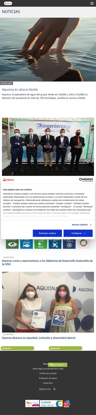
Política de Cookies (57, 216)
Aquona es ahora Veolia (20, 89)
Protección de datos (48, 378)
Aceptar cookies (78, 233)
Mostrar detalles (80, 224)
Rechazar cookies (17, 233)
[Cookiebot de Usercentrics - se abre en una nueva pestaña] (81, 180)
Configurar (48, 233)
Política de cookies (48, 373)
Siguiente (55, 348)
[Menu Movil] (92, 3)
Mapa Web (48, 363)
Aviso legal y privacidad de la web (48, 368)
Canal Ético (48, 383)
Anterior (6, 348)
